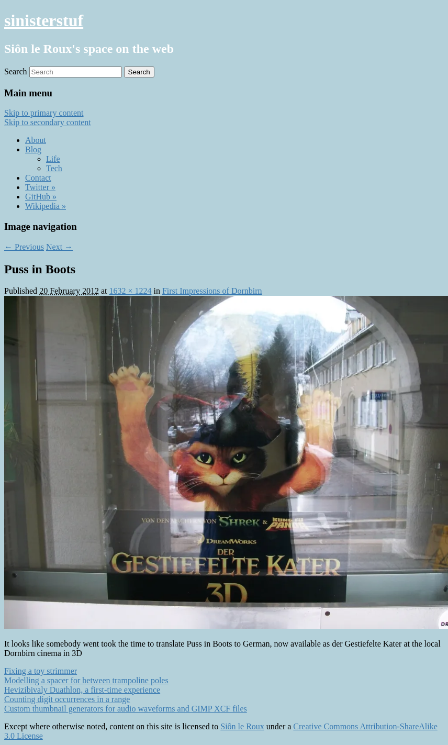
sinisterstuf (43, 20)
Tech (54, 168)
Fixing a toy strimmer (40, 670)
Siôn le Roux (242, 726)
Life (53, 158)
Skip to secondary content (47, 122)
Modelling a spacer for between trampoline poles (86, 680)
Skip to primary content (44, 112)
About (35, 140)
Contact (38, 177)
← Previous (24, 246)
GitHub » (41, 196)
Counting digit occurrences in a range (67, 699)
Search (15, 71)
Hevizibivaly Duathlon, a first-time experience (82, 689)
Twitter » (40, 187)
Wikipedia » (45, 206)
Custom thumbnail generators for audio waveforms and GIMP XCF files (125, 708)
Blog (33, 149)
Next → (59, 246)
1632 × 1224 (130, 290)
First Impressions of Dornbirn (212, 290)
